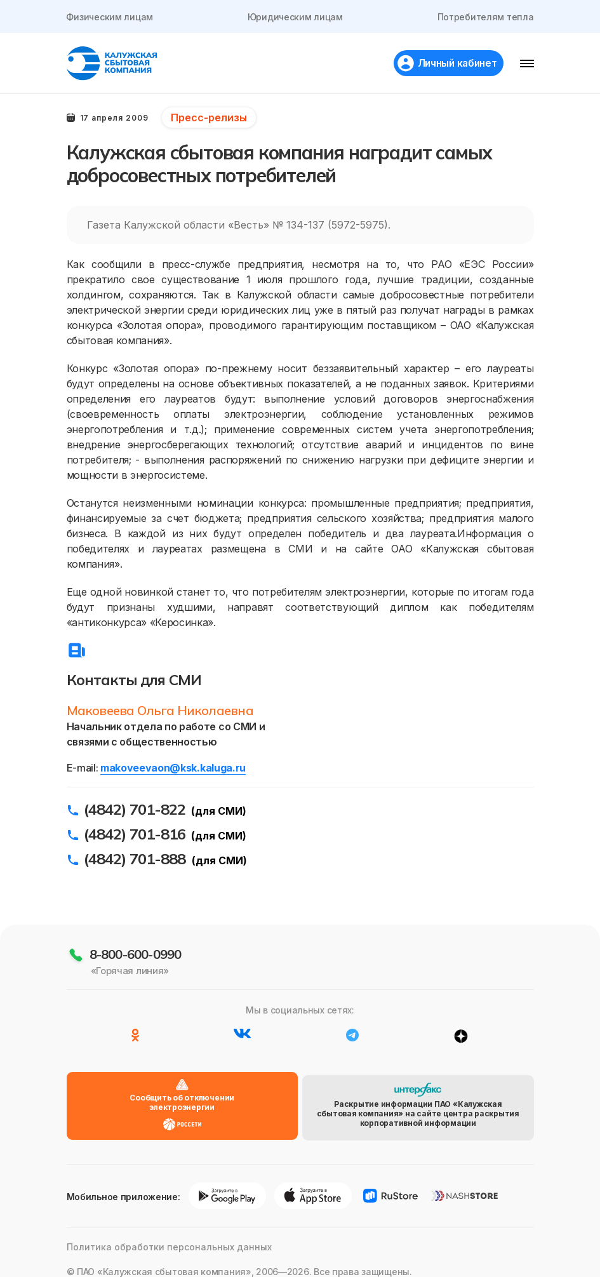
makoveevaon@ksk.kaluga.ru (173, 771)
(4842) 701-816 (135, 837)
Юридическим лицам (295, 16)
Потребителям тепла (485, 16)
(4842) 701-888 (135, 862)
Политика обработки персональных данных (169, 1233)
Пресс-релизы (209, 117)
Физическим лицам (110, 16)
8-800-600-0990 (136, 958)
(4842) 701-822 (135, 812)
